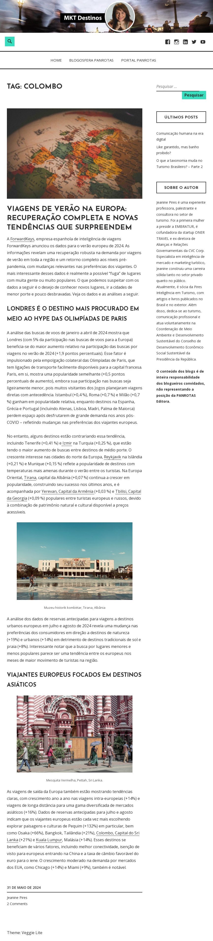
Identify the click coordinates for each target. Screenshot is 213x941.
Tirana (30, 477)
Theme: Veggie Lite (24, 932)
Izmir (67, 443)
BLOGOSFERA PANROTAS (91, 60)
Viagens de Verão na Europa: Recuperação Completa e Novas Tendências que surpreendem (72, 218)
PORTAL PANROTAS (138, 60)
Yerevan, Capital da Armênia (68, 491)
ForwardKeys (22, 239)
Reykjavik (112, 457)
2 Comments (17, 903)
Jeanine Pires (17, 897)
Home (56, 60)
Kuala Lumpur (49, 839)
